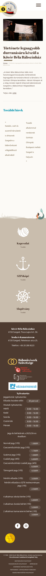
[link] (3, 9)
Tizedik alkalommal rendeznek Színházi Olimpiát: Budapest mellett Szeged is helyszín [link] (33, 140)
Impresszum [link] (33, 564)
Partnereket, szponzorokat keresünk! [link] (23, 570)
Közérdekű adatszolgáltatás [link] (23, 567)
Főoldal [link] (5, 63)
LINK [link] (14, 93)
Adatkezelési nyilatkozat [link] (23, 561)
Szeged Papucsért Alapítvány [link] (23, 355)
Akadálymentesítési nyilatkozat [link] (23, 572)
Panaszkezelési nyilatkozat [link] (18, 564)
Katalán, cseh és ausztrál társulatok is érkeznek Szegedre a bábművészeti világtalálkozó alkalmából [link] (13, 140)
